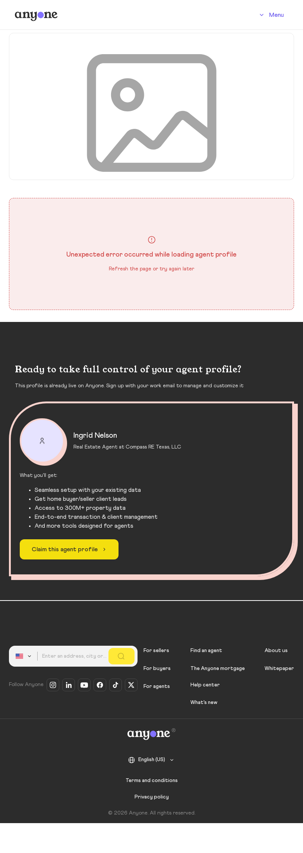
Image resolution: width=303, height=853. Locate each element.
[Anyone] (36, 15)
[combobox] (24, 656)
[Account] (270, 15)
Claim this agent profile (70, 549)
